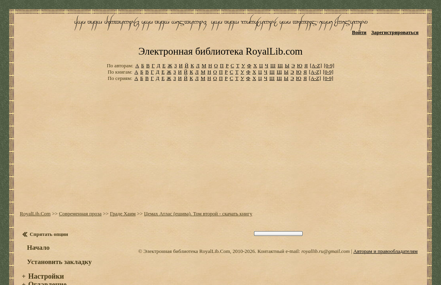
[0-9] (329, 51)
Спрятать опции (47, 218)
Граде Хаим (121, 198)
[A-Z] (316, 51)
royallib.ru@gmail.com (326, 235)
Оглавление (45, 269)
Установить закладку (57, 246)
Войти (362, 31)
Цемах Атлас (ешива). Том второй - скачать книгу (196, 198)
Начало (36, 232)
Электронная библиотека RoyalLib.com (220, 37)
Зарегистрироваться (397, 31)
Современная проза (78, 198)
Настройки (44, 260)
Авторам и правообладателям (385, 235)
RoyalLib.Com (33, 198)
